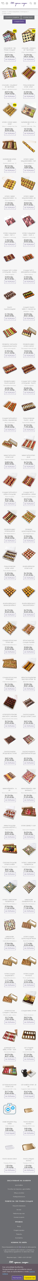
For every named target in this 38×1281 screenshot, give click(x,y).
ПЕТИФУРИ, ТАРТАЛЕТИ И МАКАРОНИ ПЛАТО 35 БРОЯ (9, 345)
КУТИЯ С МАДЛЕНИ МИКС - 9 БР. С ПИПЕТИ (9, 234)
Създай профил (19, 1230)
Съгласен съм (30, 1278)
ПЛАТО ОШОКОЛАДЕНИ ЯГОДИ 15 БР (9, 308)
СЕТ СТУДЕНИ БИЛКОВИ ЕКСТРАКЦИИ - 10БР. (28, 1049)
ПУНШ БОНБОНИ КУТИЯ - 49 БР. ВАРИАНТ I (9, 567)
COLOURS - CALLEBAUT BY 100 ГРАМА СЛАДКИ (9, 86)
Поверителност (19, 1196)
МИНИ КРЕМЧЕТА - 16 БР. (10, 789)
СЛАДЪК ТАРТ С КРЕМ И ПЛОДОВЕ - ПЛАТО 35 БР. (28, 382)
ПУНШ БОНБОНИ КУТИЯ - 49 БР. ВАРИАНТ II (28, 86)
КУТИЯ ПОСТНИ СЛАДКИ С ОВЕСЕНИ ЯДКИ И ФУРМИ (10, 1012)
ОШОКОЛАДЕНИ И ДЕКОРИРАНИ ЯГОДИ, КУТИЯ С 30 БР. (28, 752)
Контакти (19, 1238)
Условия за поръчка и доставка (19, 1189)
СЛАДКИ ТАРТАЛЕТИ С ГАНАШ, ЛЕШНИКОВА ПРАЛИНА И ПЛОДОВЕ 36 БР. (9, 419)
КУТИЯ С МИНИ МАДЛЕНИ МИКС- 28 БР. (28, 197)
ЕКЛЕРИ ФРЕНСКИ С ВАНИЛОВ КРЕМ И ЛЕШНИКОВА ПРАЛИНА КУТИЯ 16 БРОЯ (9, 604)
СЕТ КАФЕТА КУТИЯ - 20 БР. (28, 1085)
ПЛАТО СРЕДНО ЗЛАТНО (28, 1159)
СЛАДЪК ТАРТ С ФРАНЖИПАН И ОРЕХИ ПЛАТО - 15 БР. (28, 271)
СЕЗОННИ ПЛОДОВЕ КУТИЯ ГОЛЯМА (10, 863)
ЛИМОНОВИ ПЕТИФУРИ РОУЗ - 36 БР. (28, 901)
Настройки (17, 1278)
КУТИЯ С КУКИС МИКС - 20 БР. (9, 123)
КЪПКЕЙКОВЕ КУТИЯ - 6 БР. (28, 123)
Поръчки (19, 1234)
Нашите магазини (19, 1206)
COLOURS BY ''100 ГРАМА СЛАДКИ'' (10, 49)
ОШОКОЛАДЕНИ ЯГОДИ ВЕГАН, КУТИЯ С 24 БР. (10, 752)
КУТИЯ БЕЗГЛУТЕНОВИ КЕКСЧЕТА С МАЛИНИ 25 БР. (9, 715)
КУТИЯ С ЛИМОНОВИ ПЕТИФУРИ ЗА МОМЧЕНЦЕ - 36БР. (10, 901)
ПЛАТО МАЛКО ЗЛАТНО (29, 1122)
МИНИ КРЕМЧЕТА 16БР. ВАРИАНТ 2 (28, 789)
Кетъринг (24, 11)
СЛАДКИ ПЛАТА (19, 21)
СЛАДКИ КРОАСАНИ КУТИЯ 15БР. (10, 641)
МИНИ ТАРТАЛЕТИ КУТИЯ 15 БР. (9, 456)
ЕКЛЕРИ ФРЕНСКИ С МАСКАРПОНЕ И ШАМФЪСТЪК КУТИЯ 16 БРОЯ (28, 604)
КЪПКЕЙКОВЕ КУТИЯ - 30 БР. (10, 160)
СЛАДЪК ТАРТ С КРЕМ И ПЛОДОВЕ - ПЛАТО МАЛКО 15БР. (9, 271)
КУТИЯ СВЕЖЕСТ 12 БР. (28, 825)
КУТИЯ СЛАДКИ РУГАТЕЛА (29, 974)
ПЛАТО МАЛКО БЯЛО (9, 1159)
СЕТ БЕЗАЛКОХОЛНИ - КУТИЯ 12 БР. (9, 1085)
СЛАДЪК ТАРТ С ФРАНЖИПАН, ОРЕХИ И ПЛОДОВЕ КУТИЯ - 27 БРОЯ (28, 493)
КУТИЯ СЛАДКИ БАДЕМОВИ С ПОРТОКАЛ (10, 975)
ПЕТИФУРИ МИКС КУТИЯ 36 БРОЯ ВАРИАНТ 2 (9, 530)
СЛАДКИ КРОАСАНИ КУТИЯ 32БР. (10, 678)
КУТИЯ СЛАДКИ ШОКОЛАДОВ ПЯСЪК (28, 937)
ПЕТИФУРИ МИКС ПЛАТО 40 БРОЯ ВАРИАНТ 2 (9, 382)
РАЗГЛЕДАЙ (29, 1096)
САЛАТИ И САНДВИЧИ (12, 17)
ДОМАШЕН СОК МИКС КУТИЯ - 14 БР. (9, 1048)
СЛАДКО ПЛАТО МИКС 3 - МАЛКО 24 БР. (28, 308)
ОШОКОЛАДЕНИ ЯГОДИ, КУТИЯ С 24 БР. (28, 715)
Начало (4, 11)
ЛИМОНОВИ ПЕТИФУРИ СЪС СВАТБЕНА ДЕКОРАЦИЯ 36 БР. (9, 937)
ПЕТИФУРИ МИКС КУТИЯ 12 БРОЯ (28, 345)
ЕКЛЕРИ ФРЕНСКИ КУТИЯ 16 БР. (28, 567)
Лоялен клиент (19, 1217)
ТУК (20, 1247)
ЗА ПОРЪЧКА (10, 59)
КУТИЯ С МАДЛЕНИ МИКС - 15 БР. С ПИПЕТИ (28, 234)
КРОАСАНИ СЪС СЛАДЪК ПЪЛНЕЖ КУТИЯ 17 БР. (28, 641)
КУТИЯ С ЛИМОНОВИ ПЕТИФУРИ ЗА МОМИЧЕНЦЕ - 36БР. (29, 863)
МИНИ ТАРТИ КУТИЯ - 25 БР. (28, 456)
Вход (19, 1226)
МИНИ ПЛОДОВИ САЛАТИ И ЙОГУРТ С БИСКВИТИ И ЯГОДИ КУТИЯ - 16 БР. (10, 826)
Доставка (19, 1185)
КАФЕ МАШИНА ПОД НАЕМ (10, 1122)
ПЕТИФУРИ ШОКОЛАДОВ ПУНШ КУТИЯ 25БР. (29, 530)
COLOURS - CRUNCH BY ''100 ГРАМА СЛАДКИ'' (28, 49)
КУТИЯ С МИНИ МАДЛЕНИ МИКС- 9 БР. (28, 160)
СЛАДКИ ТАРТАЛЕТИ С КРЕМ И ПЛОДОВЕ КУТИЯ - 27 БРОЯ (9, 493)
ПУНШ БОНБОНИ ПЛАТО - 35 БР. (28, 419)
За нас (19, 1209)
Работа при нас (19, 1213)
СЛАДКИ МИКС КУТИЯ (28, 1011)
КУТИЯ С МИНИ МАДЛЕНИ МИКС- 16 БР (9, 197)
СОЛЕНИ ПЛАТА (28, 17)
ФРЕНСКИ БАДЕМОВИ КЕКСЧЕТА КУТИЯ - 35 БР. (28, 678)
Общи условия (19, 1193)
